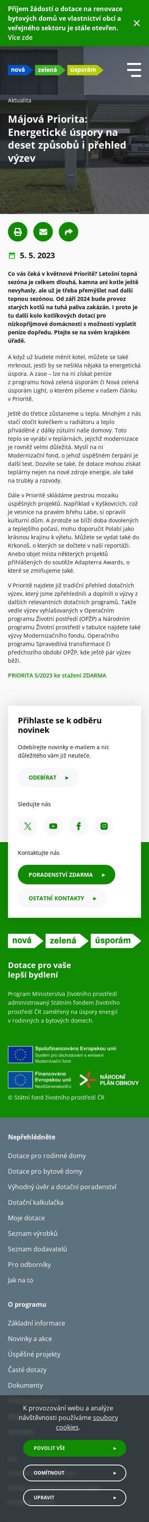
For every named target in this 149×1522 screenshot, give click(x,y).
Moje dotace (26, 1218)
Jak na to (20, 1280)
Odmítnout (49, 1472)
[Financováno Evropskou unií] (74, 1069)
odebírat (42, 777)
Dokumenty (25, 1385)
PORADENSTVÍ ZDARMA (61, 874)
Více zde (20, 37)
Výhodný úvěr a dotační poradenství (62, 1186)
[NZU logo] (55, 70)
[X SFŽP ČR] (27, 826)
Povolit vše (49, 1448)
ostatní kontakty (56, 898)
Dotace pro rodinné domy (47, 1155)
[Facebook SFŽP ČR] (78, 826)
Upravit (44, 1497)
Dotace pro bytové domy (45, 1171)
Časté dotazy (27, 1369)
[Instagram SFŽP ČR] (104, 826)
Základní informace (36, 1323)
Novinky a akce (30, 1338)
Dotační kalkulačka (36, 1202)
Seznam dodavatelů (37, 1249)
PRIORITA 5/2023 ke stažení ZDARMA (57, 675)
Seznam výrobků (33, 1233)
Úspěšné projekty (34, 1354)
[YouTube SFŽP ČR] (53, 826)
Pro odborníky (29, 1264)
